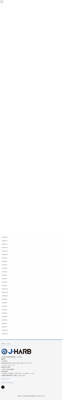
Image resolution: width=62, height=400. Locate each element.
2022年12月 (5, 330)
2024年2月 (4, 282)
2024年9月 (4, 258)
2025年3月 (4, 237)
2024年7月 (4, 264)
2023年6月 (4, 309)
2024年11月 (5, 251)
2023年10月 (5, 295)
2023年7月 (4, 306)
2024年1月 (4, 285)
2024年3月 (4, 278)
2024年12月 (5, 247)
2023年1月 (4, 327)
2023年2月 (4, 323)
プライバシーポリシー (7, 382)
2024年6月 (4, 268)
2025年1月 (4, 244)
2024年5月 (4, 271)
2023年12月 (5, 289)
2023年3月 (4, 320)
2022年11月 (5, 333)
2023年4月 (4, 316)
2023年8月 (4, 302)
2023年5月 (4, 313)
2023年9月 (4, 299)
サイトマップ (5, 378)
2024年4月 (4, 275)
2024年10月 (5, 254)
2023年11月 (5, 292)
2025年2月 (4, 240)
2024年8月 (4, 261)
